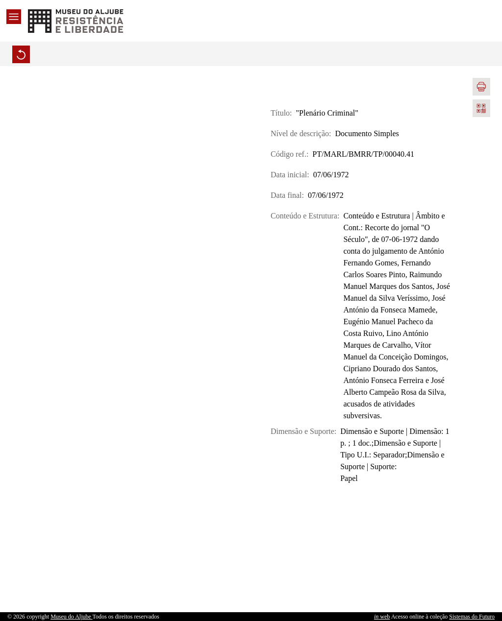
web (382, 616)
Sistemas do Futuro (472, 616)
